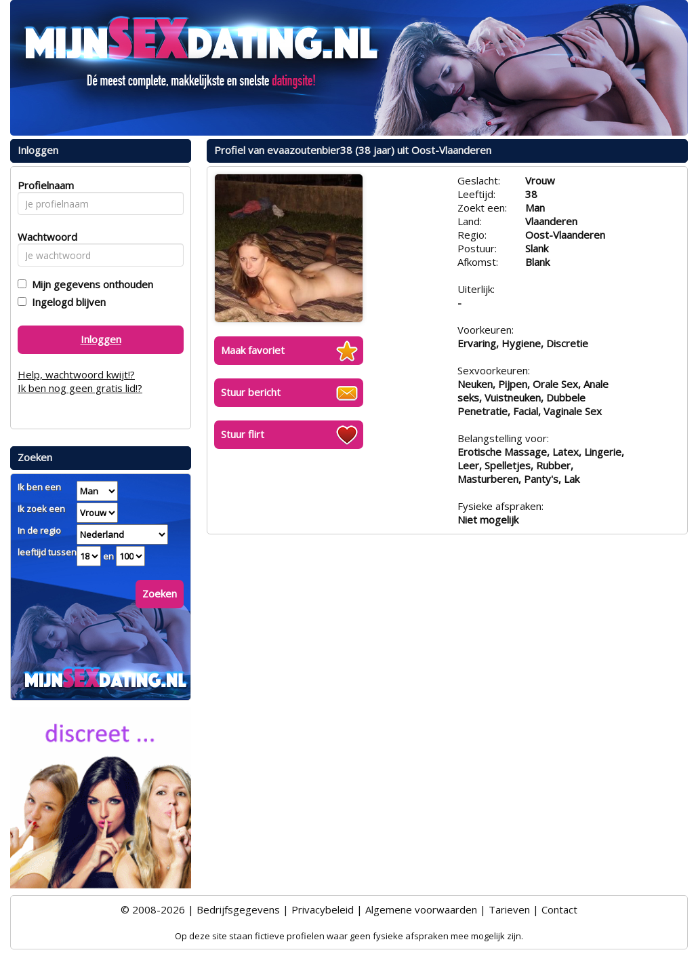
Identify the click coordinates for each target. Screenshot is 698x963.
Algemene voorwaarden (421, 909)
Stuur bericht (251, 392)
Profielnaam (44, 185)
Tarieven (509, 909)
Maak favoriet (253, 350)
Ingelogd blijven (66, 302)
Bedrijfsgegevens (238, 909)
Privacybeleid (322, 909)
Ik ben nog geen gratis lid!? (80, 388)
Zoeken (159, 593)
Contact (559, 909)
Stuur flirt (242, 434)
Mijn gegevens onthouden (89, 284)
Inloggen (101, 339)
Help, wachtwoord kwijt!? (76, 374)
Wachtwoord (44, 236)
